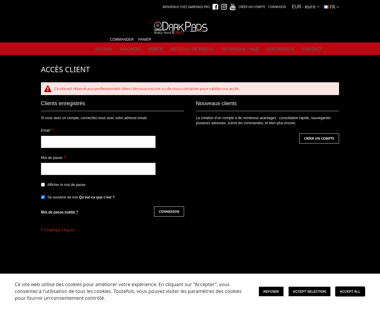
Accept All (350, 291)
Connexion (277, 7)
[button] (305, 6)
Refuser (271, 291)
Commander (122, 39)
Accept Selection (309, 291)
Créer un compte (251, 7)
